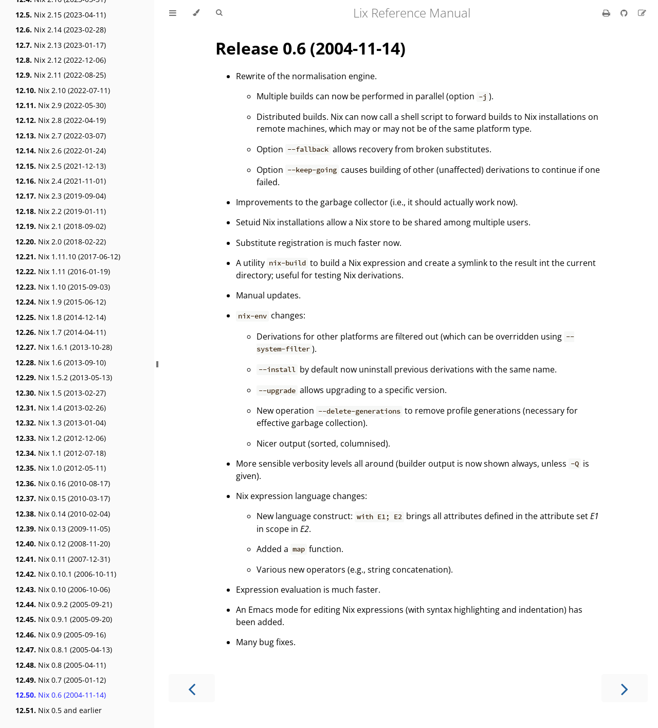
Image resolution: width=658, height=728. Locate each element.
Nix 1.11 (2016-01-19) (62, 271)
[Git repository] (625, 13)
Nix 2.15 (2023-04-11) (60, 15)
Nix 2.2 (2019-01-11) (60, 211)
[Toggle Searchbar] (219, 13)
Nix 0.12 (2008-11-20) (62, 543)
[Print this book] (607, 13)
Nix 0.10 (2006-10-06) (62, 589)
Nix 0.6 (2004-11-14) (60, 695)
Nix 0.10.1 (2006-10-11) (65, 574)
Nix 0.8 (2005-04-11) (60, 665)
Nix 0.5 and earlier (58, 710)
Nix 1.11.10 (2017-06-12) (67, 256)
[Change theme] (196, 13)
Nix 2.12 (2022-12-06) (60, 60)
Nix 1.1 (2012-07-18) (60, 453)
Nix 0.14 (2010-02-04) (62, 514)
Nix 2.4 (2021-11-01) (60, 181)
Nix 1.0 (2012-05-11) (60, 468)
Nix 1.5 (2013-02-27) (60, 393)
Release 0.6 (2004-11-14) (310, 48)
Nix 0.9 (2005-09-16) (60, 635)
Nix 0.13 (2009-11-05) (62, 529)
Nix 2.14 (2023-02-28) (60, 29)
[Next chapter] (624, 688)
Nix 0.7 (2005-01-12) (60, 680)
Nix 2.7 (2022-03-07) (60, 135)
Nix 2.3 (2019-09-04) (60, 196)
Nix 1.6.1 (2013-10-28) (63, 347)
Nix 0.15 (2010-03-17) (62, 498)
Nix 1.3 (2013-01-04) (60, 423)
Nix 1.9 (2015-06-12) (60, 302)
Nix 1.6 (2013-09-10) (60, 362)
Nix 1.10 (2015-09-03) (62, 287)
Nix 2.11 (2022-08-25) (60, 75)
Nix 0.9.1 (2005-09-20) (63, 619)
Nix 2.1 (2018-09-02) (60, 226)
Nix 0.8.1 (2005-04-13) (63, 649)
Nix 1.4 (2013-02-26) (60, 408)
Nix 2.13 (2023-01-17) (60, 45)
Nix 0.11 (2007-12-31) (62, 559)
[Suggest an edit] (642, 13)
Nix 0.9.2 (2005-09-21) (63, 604)
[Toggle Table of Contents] (173, 13)
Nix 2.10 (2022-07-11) (62, 90)
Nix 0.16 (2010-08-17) (62, 483)
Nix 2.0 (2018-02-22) (60, 241)
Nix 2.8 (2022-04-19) (60, 120)
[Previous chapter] (192, 688)
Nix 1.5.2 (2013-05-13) (63, 377)
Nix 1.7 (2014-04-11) (60, 332)
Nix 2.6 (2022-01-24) (60, 150)
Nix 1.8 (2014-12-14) (60, 317)
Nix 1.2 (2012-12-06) (60, 438)
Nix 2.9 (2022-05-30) (60, 105)
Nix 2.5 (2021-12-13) (60, 166)
